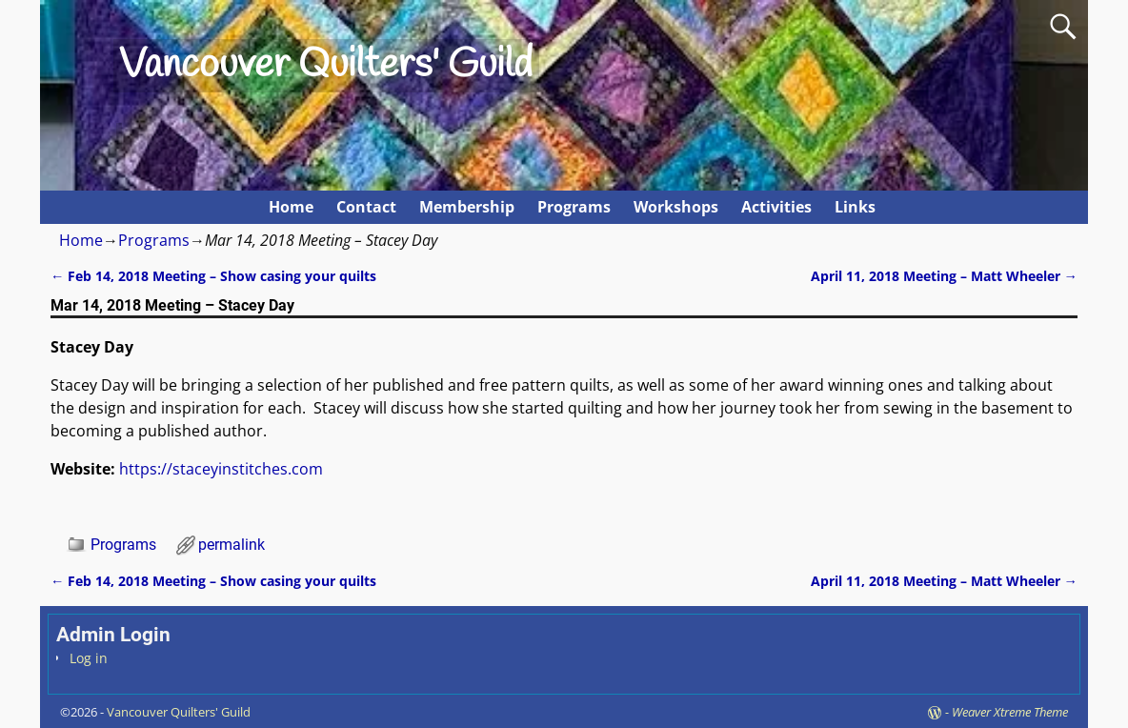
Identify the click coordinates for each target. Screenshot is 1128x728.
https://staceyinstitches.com (221, 468)
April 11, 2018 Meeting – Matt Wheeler (944, 276)
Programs (574, 206)
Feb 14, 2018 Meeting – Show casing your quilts (213, 276)
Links (855, 206)
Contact (366, 206)
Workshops (676, 206)
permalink (231, 545)
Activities (776, 206)
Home (291, 206)
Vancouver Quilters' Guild (326, 65)
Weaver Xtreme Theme (1010, 711)
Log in (89, 658)
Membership (466, 206)
